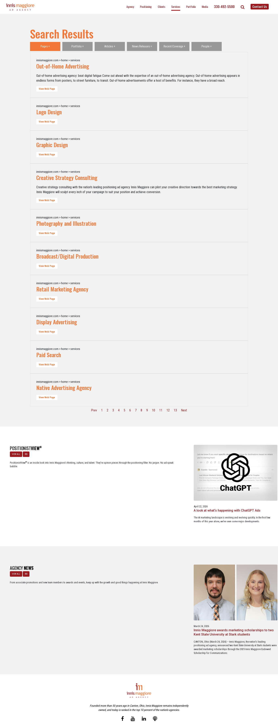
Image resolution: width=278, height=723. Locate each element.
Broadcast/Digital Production (67, 256)
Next (184, 410)
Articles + (109, 46)
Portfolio (191, 6)
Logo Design (49, 112)
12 (168, 410)
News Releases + (142, 46)
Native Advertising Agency (64, 388)
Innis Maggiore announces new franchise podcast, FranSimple (139, 585)
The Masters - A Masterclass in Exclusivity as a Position (139, 483)
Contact (141, 702)
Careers (119, 702)
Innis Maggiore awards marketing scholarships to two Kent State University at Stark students (81, 589)
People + (207, 46)
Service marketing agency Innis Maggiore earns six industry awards (194, 585)
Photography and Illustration (66, 223)
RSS (24, 452)
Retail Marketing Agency (62, 289)
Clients (161, 6)
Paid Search (48, 355)
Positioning (146, 6)
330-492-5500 (224, 6)
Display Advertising (56, 322)
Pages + (45, 46)
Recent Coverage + (174, 46)
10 (153, 410)
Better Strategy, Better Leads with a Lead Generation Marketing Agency (191, 485)
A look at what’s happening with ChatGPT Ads (82, 483)
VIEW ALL (14, 452)
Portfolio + (77, 46)
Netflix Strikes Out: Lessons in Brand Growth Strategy (249, 483)
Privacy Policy (156, 702)
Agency (130, 6)
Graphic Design (52, 145)
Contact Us (259, 6)
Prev (94, 410)
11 (160, 410)
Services (175, 6)
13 (175, 410)
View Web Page (47, 88)
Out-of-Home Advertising (62, 66)
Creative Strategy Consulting (66, 178)
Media (205, 6)
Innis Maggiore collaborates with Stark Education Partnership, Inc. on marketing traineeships (248, 589)
